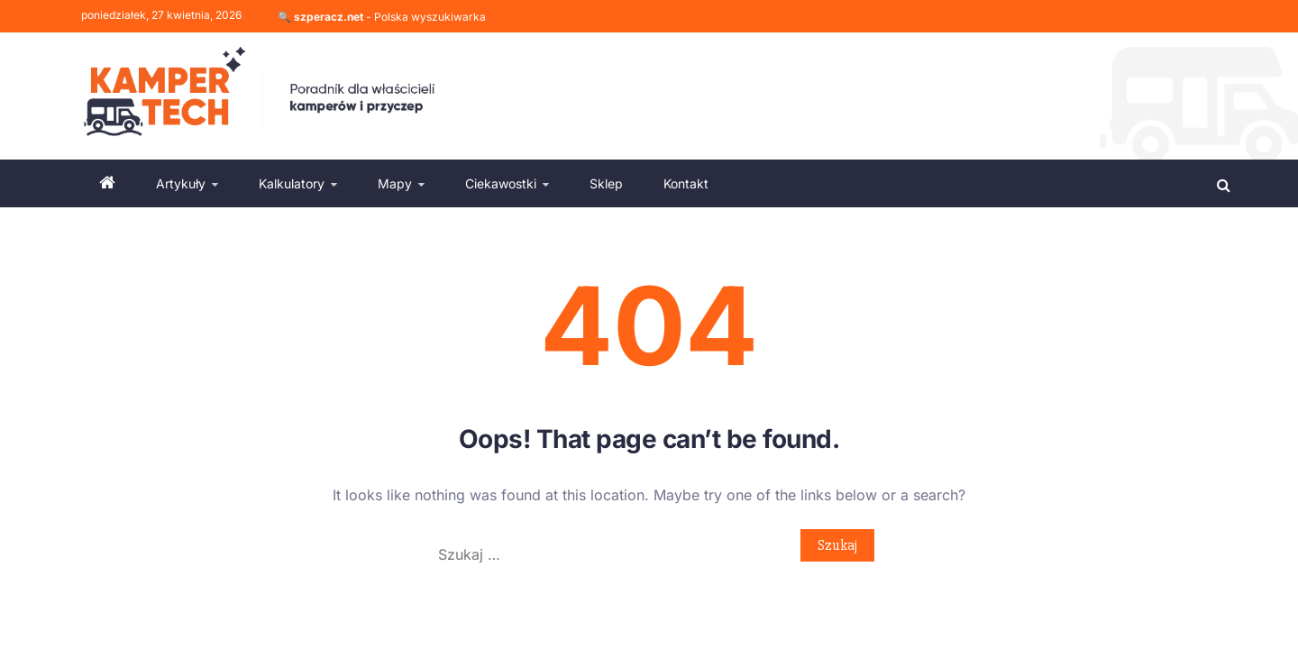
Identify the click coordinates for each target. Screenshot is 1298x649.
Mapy (395, 183)
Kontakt (685, 183)
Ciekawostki (500, 183)
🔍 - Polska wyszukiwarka (382, 16)
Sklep (606, 183)
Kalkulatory (291, 183)
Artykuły (181, 183)
